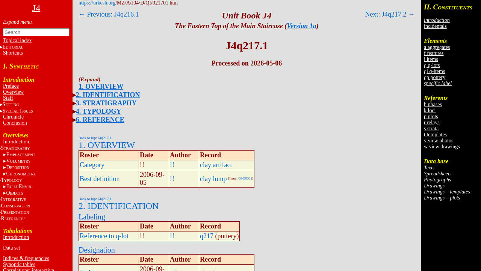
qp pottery (434, 77)
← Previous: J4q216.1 (109, 14)
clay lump (213, 179)
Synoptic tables (19, 264)
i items (431, 59)
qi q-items (434, 71)
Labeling (92, 217)
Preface (11, 86)
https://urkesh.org (97, 3)
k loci (430, 110)
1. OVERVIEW (101, 86)
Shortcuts (13, 53)
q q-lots (432, 65)
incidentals (435, 26)
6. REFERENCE (100, 119)
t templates (435, 134)
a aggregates (437, 47)
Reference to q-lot (104, 236)
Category (92, 165)
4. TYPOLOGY (98, 111)
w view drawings (442, 146)
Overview (13, 92)
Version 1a (301, 26)
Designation (97, 250)
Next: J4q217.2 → (390, 14)
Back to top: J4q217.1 (95, 138)
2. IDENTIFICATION (108, 95)
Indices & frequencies (26, 258)
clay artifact (216, 165)
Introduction (16, 142)
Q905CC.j (245, 178)
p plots (431, 116)
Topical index (17, 40)
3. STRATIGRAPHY (106, 103)
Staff (8, 98)
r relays (432, 122)
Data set (11, 248)
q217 (206, 236)
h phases (433, 104)
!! (172, 165)
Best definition (100, 179)
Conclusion (15, 123)
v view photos (439, 140)
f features (433, 53)
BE (19, 186)
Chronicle (13, 117)
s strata (431, 128)
